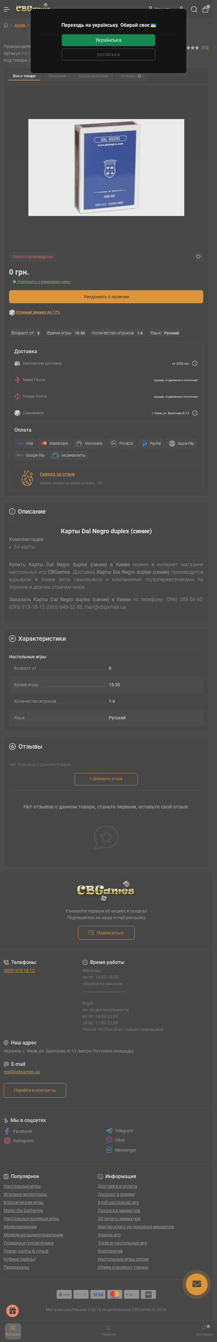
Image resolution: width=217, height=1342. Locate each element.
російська (108, 54)
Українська (108, 40)
